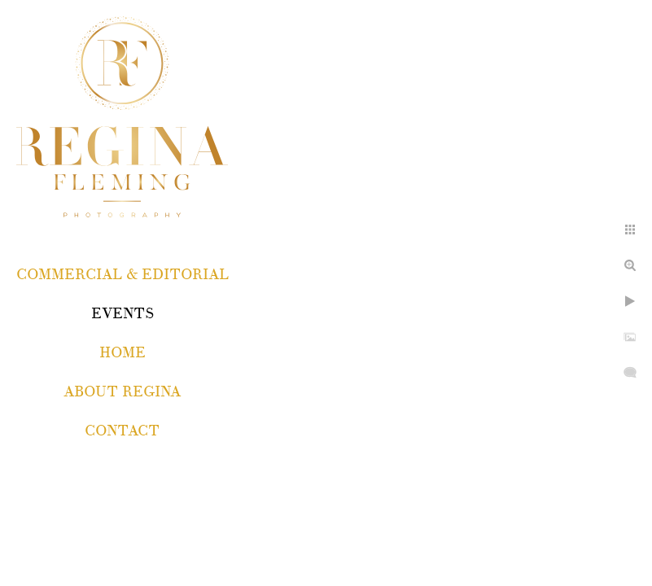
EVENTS (122, 313)
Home (122, 352)
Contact (122, 431)
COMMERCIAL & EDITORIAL (122, 274)
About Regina (122, 392)
